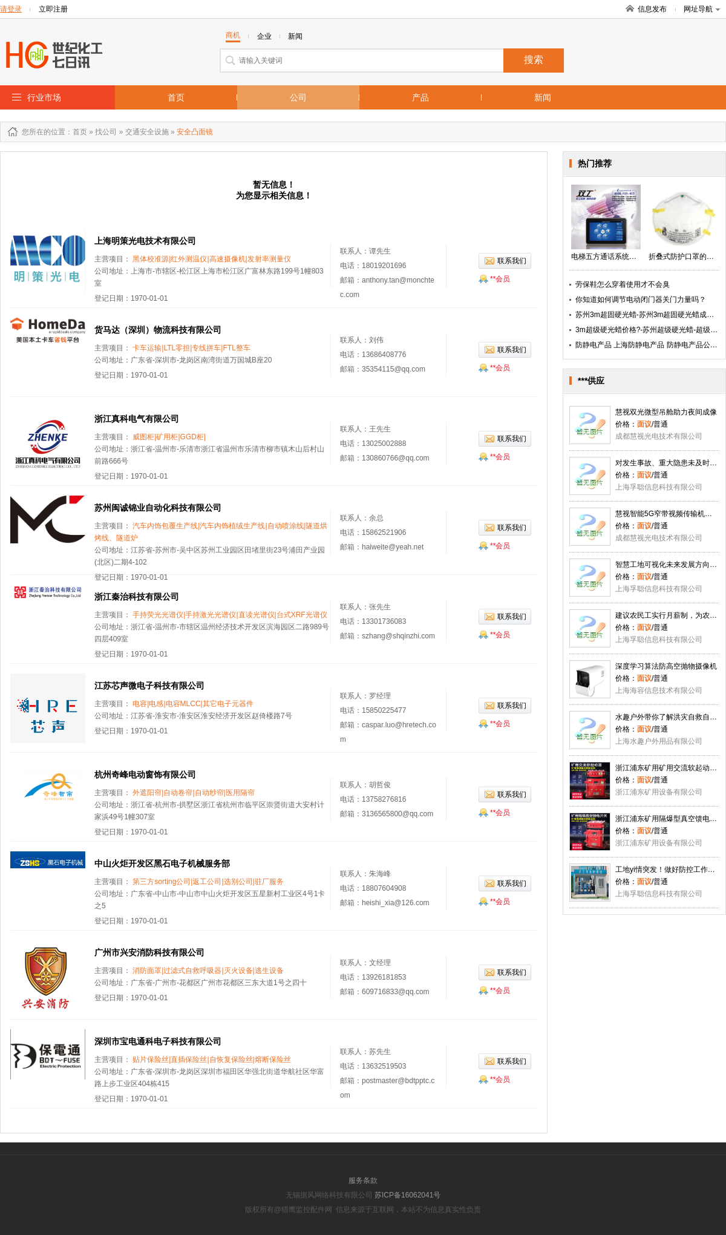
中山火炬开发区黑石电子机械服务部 (162, 863)
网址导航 (702, 9)
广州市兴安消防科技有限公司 (149, 952)
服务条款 (363, 1180)
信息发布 (652, 9)
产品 (420, 97)
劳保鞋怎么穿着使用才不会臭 (622, 284)
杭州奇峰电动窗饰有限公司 (145, 774)
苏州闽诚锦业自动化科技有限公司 (157, 508)
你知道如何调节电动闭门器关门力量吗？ (640, 299)
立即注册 (53, 9)
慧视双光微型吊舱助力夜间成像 (666, 412)
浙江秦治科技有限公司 (136, 596)
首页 (176, 97)
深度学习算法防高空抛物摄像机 (666, 666)
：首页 (76, 132)
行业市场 (44, 97)
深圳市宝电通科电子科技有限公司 (157, 1041)
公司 (298, 97)
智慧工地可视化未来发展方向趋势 (669, 564)
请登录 (11, 9)
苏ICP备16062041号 (407, 1195)
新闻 (542, 97)
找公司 (106, 132)
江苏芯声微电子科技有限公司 (149, 685)
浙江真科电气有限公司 (136, 419)
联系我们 (511, 261)
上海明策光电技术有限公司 (145, 241)
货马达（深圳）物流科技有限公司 (157, 330)
